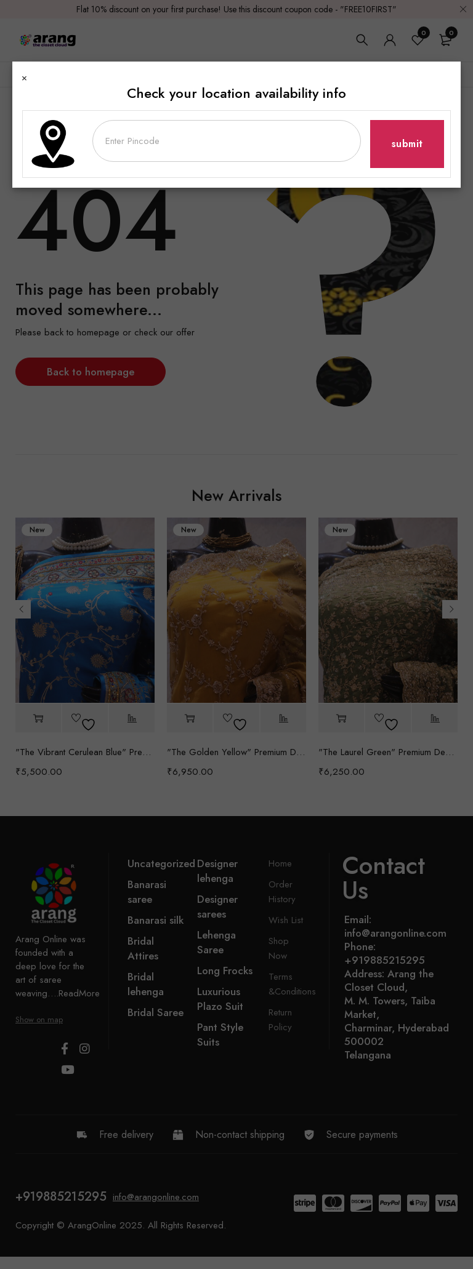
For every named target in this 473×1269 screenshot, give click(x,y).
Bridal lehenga (145, 984)
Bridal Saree (155, 1012)
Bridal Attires (142, 948)
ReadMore (79, 993)
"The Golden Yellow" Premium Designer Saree (236, 752)
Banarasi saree (146, 892)
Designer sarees (217, 906)
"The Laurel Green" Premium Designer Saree (388, 752)
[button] (38, 718)
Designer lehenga (217, 871)
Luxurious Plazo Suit (220, 999)
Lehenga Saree (216, 942)
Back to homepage (90, 371)
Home (25, 100)
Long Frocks (225, 970)
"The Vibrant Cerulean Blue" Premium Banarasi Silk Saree (85, 752)
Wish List (286, 920)
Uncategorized (161, 863)
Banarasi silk (155, 920)
